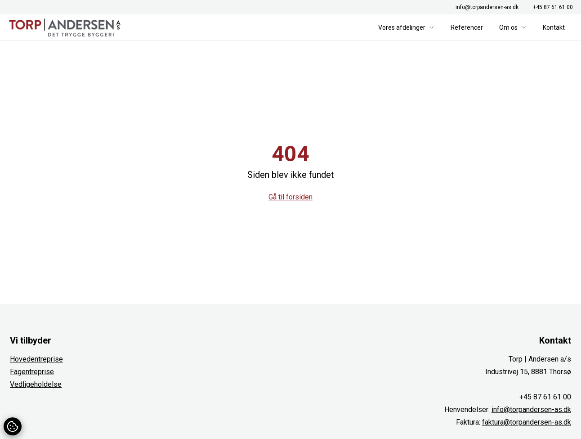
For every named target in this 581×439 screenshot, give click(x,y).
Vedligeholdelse (36, 384)
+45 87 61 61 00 (553, 7)
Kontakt (554, 27)
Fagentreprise (32, 371)
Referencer (467, 27)
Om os (513, 27)
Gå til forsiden (290, 197)
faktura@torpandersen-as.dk (526, 422)
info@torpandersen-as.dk (487, 7)
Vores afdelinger (406, 27)
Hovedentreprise (36, 359)
